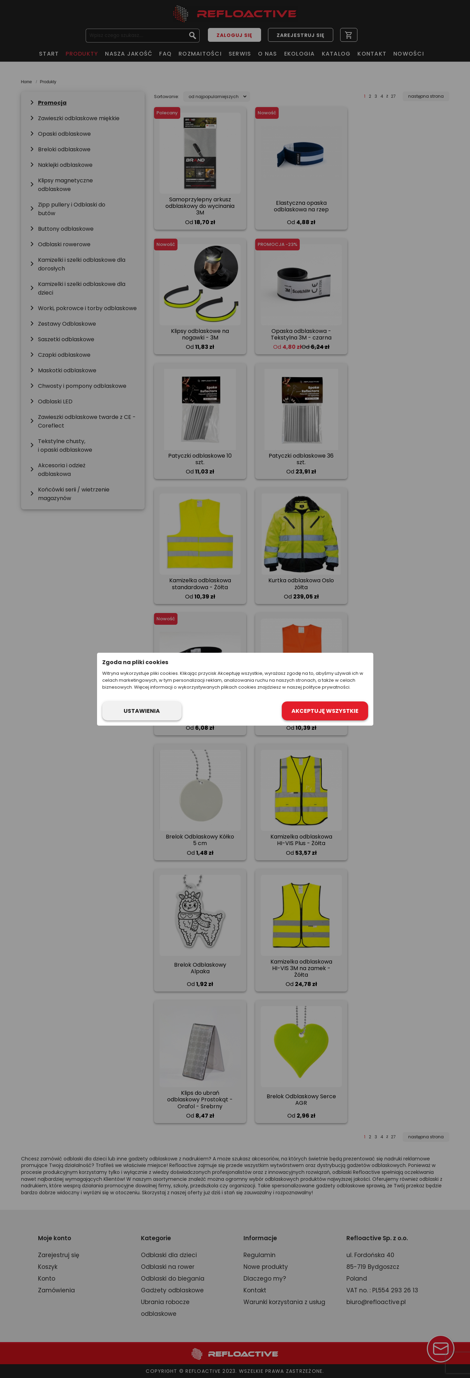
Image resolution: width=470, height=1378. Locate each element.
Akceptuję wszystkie (324, 711)
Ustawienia (142, 711)
